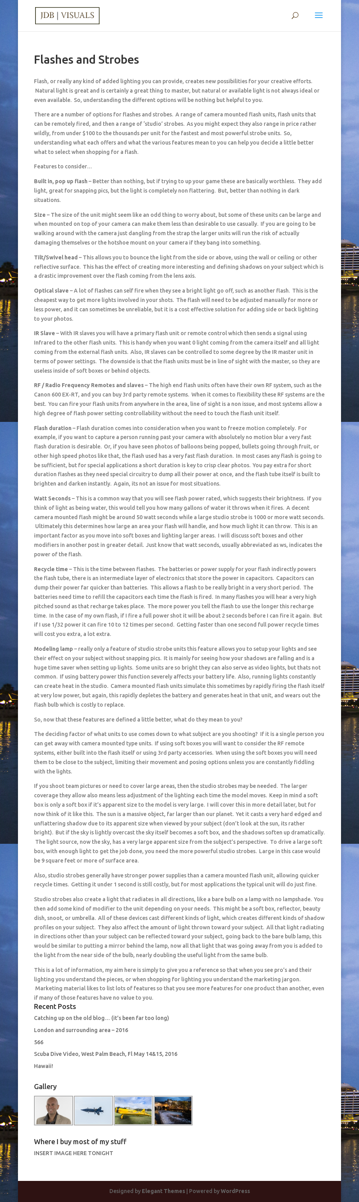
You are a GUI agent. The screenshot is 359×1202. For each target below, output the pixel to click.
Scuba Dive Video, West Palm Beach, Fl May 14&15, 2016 (105, 1054)
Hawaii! (43, 1066)
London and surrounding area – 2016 (81, 1030)
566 (38, 1042)
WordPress (235, 1191)
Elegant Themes (163, 1191)
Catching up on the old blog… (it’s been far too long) (101, 1018)
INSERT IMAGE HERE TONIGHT (73, 1153)
